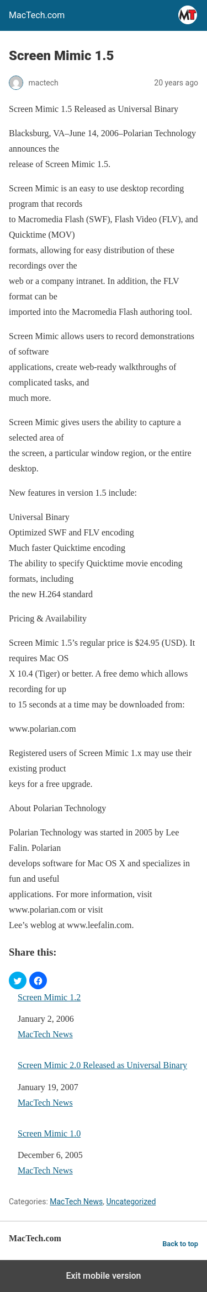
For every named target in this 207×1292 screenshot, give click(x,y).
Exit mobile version (103, 1275)
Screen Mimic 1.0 (49, 1133)
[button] (17, 980)
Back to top (180, 1244)
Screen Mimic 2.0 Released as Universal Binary (102, 1065)
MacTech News (45, 1034)
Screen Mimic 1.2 (49, 997)
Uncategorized (131, 1201)
